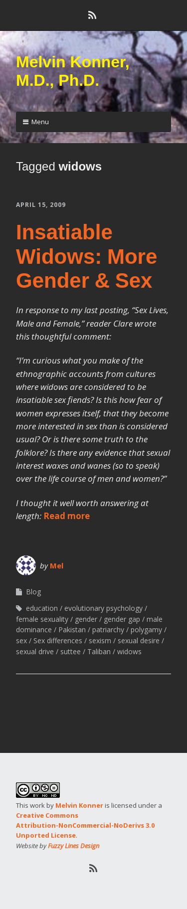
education (42, 608)
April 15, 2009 (41, 204)
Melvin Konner (79, 805)
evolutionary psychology (103, 608)
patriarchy (108, 629)
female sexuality (42, 619)
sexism (100, 640)
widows (129, 651)
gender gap (122, 619)
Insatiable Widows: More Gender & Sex (86, 256)
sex (21, 640)
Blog (33, 591)
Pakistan (72, 629)
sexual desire (139, 640)
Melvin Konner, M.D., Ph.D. (73, 71)
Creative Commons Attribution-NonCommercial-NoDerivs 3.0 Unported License (85, 825)
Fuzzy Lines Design (73, 845)
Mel (56, 565)
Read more (66, 516)
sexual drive (35, 651)
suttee (70, 651)
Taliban (99, 651)
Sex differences (57, 640)
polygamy (146, 629)
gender (86, 619)
